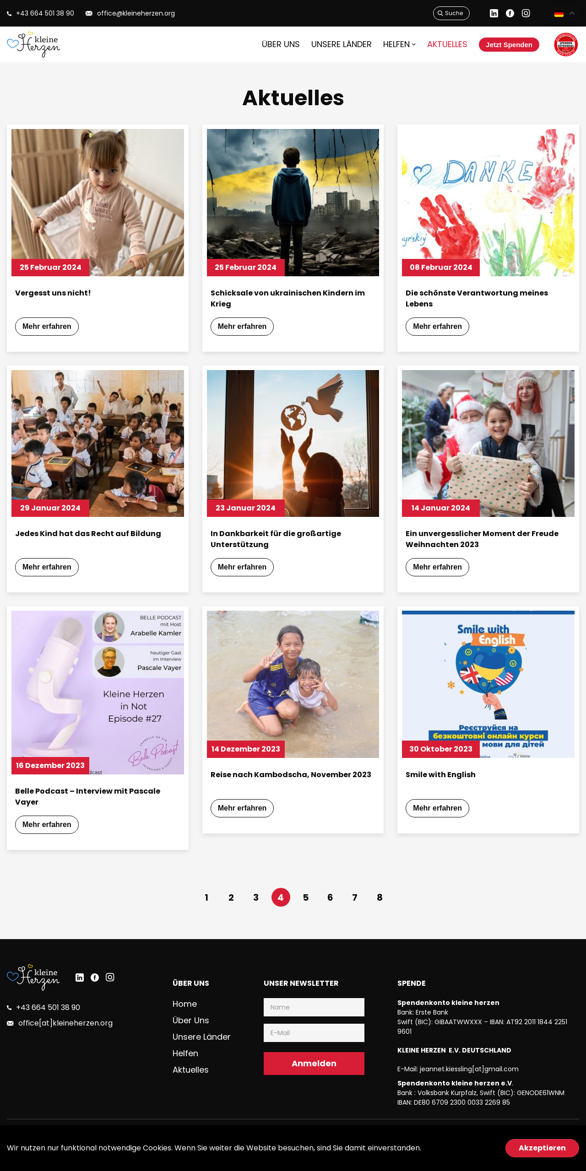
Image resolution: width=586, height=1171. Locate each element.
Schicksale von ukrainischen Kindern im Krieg (290, 299)
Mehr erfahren (54, 331)
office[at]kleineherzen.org (62, 1041)
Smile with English (444, 787)
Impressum (427, 1154)
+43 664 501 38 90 (47, 1025)
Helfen (186, 1068)
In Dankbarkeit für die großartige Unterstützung (283, 546)
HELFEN (378, 44)
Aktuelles (427, 44)
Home (185, 1021)
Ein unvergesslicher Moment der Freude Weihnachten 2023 (475, 546)
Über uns (268, 44)
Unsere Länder (325, 44)
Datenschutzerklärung (488, 1154)
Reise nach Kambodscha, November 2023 (289, 793)
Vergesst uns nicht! (57, 293)
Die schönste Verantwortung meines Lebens (485, 299)
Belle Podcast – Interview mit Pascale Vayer (96, 809)
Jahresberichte (555, 1154)
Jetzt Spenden (498, 44)
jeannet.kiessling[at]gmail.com (469, 1086)
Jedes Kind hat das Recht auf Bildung (96, 540)
